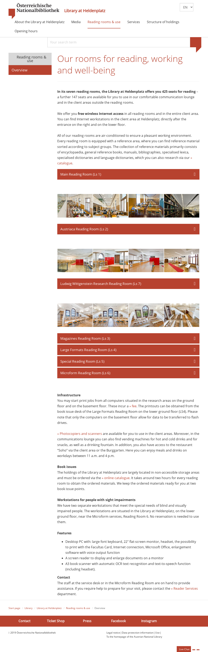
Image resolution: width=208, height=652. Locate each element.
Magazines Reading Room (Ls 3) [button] (85, 339)
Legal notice (113, 633)
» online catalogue (116, 478)
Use (157, 633)
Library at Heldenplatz (84, 10)
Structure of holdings (163, 22)
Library (28, 609)
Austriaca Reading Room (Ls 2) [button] (84, 229)
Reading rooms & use (104, 22)
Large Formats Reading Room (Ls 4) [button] (88, 350)
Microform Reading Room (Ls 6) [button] (85, 373)
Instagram (149, 622)
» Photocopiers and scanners (79, 434)
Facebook (118, 622)
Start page (14, 609)
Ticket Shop (56, 622)
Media (76, 22)
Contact (24, 622)
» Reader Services (184, 589)
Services (133, 22)
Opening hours (26, 31)
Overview (19, 70)
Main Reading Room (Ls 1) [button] (80, 174)
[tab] (128, 175)
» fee (132, 407)
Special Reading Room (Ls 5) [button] (82, 362)
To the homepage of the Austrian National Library (134, 637)
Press (87, 622)
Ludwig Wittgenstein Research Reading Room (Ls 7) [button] (100, 284)
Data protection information (137, 633)
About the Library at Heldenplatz (39, 22)
